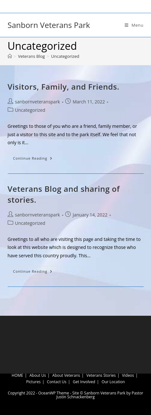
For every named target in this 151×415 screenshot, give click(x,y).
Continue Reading (35, 159)
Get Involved (84, 381)
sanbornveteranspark (37, 102)
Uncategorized (65, 56)
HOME (17, 375)
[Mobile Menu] (134, 25)
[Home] (10, 56)
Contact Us (57, 381)
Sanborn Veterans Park (49, 25)
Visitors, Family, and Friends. (64, 86)
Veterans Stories (101, 375)
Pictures (33, 381)
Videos (128, 375)
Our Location (113, 381)
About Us (38, 375)
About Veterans (66, 375)
